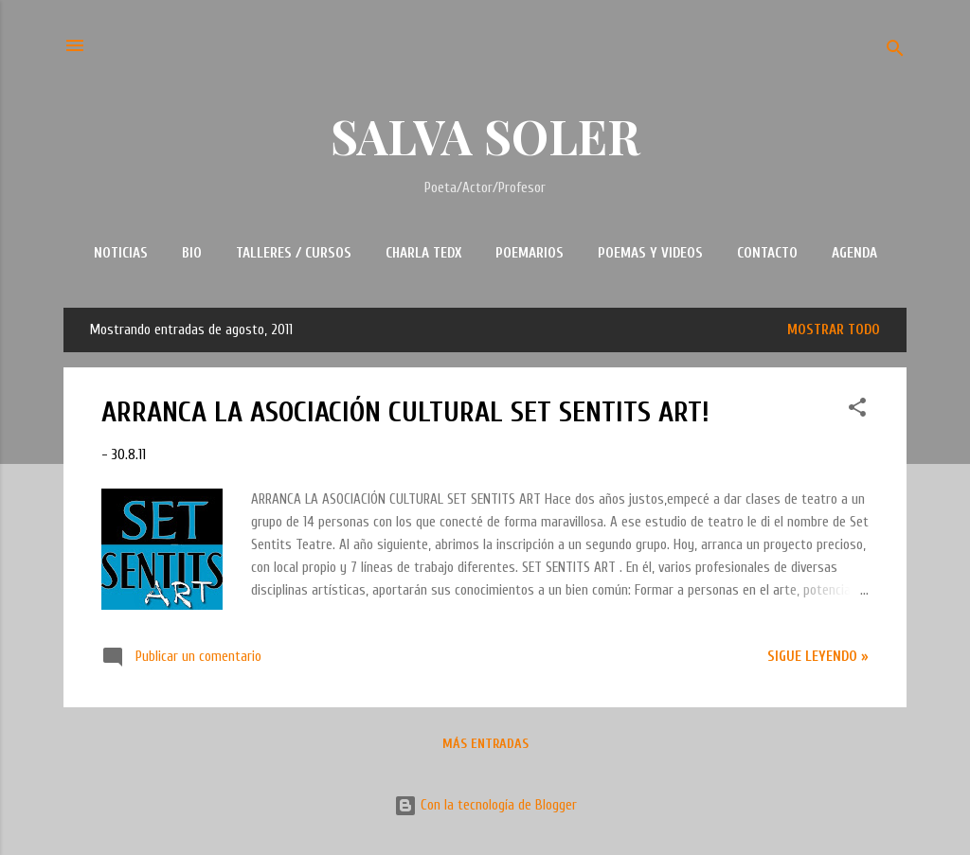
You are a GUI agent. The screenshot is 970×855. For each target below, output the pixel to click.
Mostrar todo (833, 330)
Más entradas (485, 744)
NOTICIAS (121, 253)
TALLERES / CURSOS (293, 253)
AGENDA (854, 253)
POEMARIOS (529, 253)
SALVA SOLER (485, 136)
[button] (857, 411)
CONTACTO (767, 253)
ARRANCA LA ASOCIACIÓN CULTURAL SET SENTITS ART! (405, 412)
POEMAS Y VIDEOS (650, 253)
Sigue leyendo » (818, 657)
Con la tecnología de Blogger (485, 805)
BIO (192, 253)
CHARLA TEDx (423, 253)
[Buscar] (895, 51)
